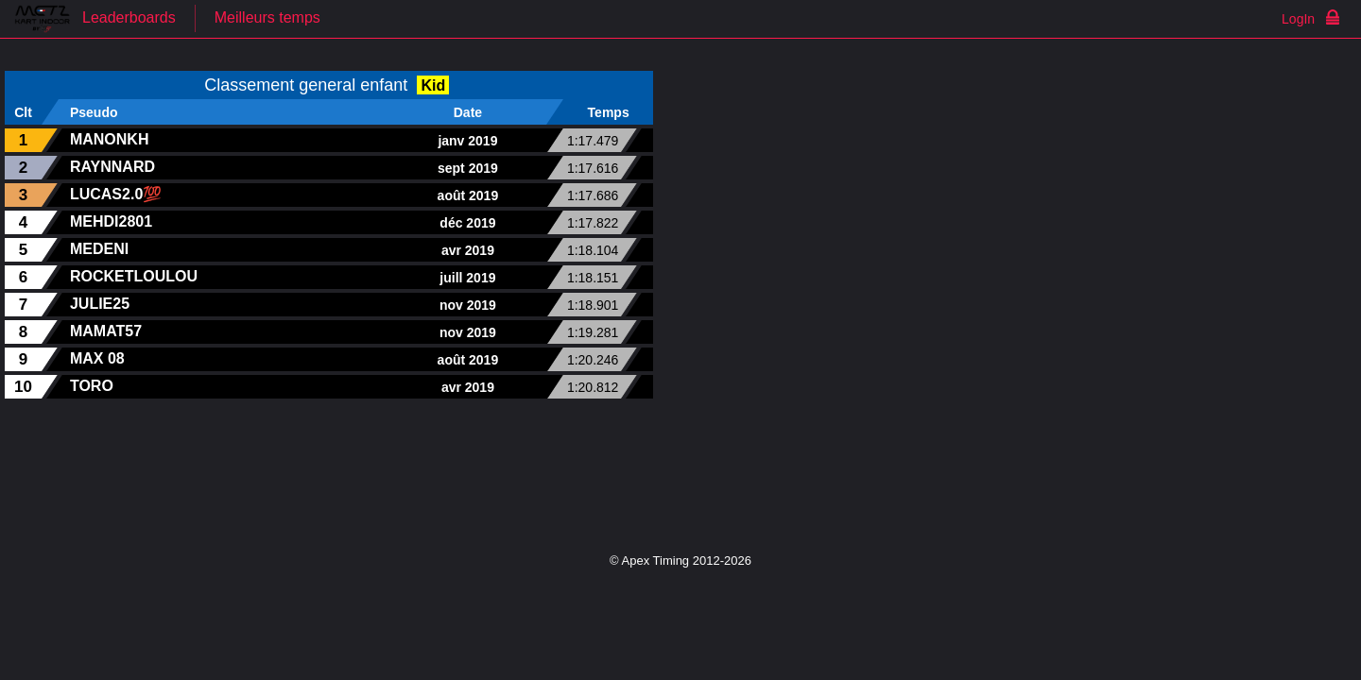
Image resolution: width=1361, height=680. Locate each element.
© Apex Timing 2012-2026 (680, 560)
